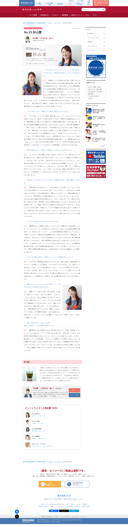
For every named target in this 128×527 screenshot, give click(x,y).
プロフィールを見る (74, 394)
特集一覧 (78, 509)
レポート (90, 98)
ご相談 (51, 509)
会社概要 (43, 519)
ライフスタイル (91, 91)
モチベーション (91, 89)
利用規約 (70, 0)
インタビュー (90, 33)
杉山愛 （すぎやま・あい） (43, 38)
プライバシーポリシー (65, 519)
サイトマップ (84, 519)
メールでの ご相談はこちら (51, 487)
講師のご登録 (86, 509)
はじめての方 (59, 509)
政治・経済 (99, 89)
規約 (67, 507)
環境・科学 (90, 93)
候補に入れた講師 (43, 509)
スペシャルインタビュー (93, 37)
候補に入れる (74, 391)
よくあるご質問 (79, 0)
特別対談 (89, 41)
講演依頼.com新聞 (41, 464)
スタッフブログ (75, 519)
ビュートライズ (91, 50)
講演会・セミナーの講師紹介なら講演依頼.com (52, 507)
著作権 (56, 519)
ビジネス (90, 87)
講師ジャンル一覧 (75, 507)
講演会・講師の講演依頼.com (29, 464)
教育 (95, 87)
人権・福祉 (99, 91)
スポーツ (99, 87)
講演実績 (85, 507)
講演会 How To (50, 519)
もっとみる (102, 146)
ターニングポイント (92, 46)
